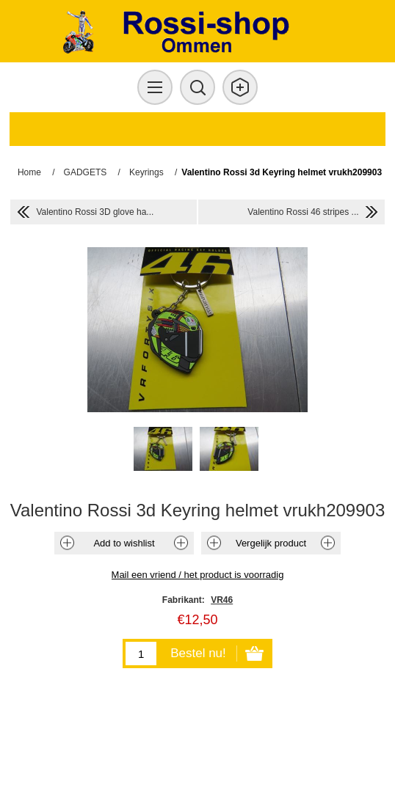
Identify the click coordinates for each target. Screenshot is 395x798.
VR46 (222, 600)
